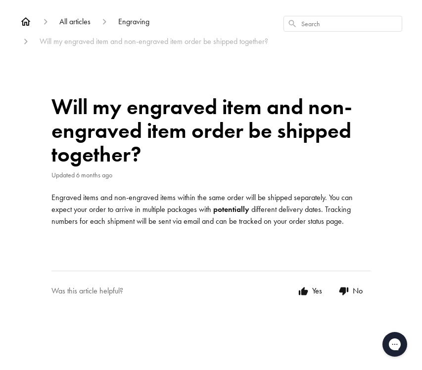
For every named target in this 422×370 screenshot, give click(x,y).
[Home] (26, 22)
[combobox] (342, 24)
